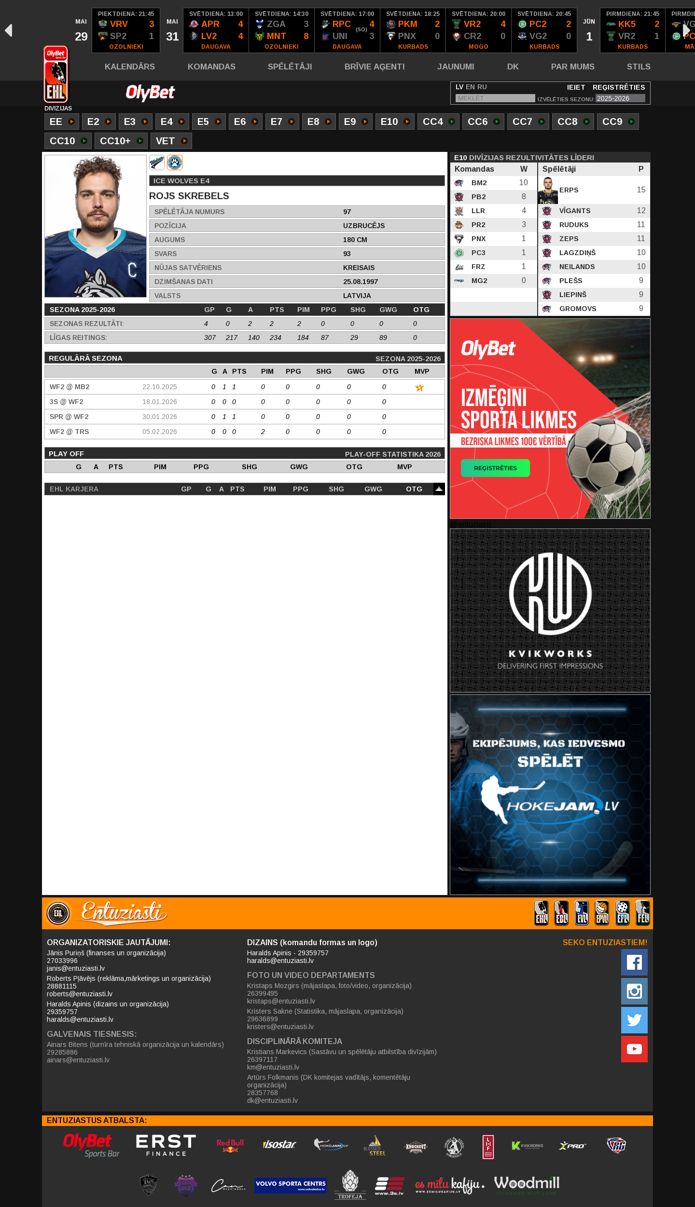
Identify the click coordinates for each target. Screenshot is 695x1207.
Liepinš (571, 294)
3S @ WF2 (66, 402)
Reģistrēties (619, 87)
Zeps (568, 239)
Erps (568, 190)
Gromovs (577, 308)
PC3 (478, 253)
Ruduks (573, 225)
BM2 (478, 183)
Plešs (570, 281)
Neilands (576, 267)
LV (459, 87)
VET (172, 142)
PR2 (477, 225)
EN (470, 87)
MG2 (478, 281)
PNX (478, 239)
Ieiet (576, 87)
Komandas (212, 66)
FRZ (478, 267)
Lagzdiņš (576, 253)
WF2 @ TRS (69, 431)
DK (513, 66)
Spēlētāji (290, 66)
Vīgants (574, 211)
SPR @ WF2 (69, 416)
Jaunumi (455, 66)
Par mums (573, 66)
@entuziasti (470, 524)
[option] (80, 30)
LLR (477, 211)
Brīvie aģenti (375, 66)
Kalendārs (130, 66)
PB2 (478, 197)
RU (482, 87)
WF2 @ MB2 (69, 387)
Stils (639, 66)
